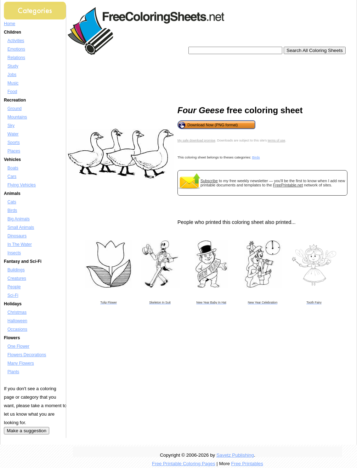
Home (9, 23)
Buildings (16, 269)
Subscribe (209, 181)
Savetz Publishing (235, 455)
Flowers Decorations (26, 354)
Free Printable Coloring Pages (183, 463)
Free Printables (247, 463)
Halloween (17, 320)
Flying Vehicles (21, 185)
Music (12, 83)
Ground (14, 108)
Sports (13, 142)
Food (12, 91)
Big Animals (18, 218)
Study (12, 66)
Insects (14, 252)
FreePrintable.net (288, 185)
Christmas (17, 312)
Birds (12, 210)
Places (13, 151)
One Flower (18, 346)
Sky (11, 125)
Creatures (16, 278)
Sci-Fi (12, 295)
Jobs (11, 74)
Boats (12, 168)
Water (13, 134)
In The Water (19, 244)
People (14, 286)
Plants (13, 371)
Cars (11, 176)
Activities (15, 40)
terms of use (276, 140)
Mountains (17, 117)
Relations (16, 57)
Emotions (16, 49)
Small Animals (20, 227)
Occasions (17, 329)
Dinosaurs (17, 235)
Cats (11, 202)
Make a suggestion (26, 430)
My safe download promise (196, 140)
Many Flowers (20, 363)
